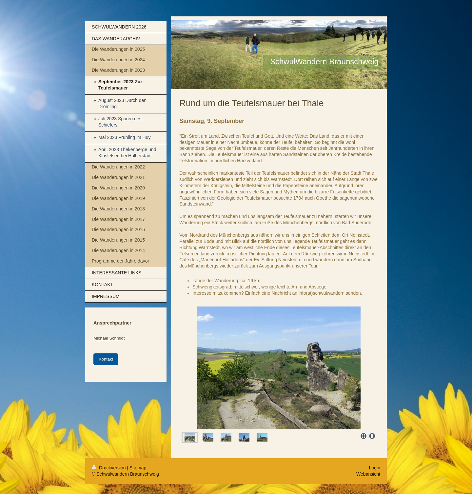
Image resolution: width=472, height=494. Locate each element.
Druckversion (109, 467)
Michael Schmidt (109, 338)
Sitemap (137, 467)
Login (374, 467)
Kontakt (106, 359)
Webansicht (368, 474)
